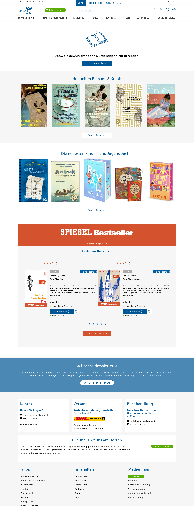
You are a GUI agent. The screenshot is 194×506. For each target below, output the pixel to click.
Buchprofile (143, 18)
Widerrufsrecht (81, 428)
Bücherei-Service (166, 18)
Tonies (95, 18)
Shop (81, 3)
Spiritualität (81, 485)
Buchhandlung (135, 497)
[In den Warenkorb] (62, 311)
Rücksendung (97, 428)
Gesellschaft (81, 476)
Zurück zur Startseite (97, 63)
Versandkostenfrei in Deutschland (35, 2)
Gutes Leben (81, 480)
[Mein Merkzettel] (168, 10)
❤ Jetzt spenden (55, 10)
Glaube (126, 18)
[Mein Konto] (161, 10)
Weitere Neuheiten (97, 135)
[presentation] (19, 106)
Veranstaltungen (136, 489)
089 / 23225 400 (30, 418)
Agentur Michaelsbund (139, 493)
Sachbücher (79, 18)
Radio (78, 493)
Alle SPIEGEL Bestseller (97, 333)
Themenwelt (111, 18)
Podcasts (79, 489)
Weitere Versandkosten (85, 425)
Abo (77, 497)
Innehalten (95, 3)
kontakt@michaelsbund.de (36, 415)
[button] (89, 324)
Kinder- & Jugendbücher (55, 18)
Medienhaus (113, 3)
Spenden (136, 476)
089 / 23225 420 (137, 424)
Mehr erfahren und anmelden (97, 382)
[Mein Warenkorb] (174, 10)
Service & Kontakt (167, 2)
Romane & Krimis (26, 18)
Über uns (132, 480)
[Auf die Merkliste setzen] (76, 311)
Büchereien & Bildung (139, 485)
